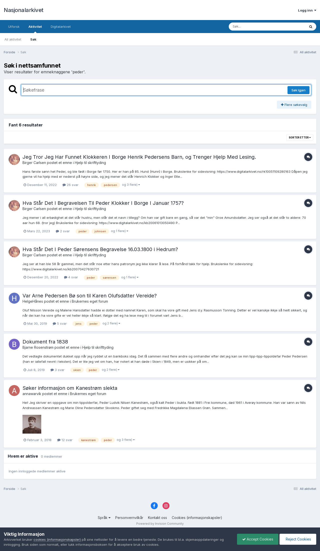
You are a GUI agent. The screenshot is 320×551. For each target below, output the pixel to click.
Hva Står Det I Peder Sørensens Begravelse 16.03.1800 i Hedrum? (100, 249)
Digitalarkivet (61, 27)
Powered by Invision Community (160, 523)
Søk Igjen (299, 90)
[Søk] (254, 27)
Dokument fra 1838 (45, 342)
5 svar (60, 323)
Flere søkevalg (294, 105)
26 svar (70, 185)
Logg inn (307, 10)
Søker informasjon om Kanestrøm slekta (69, 388)
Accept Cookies (257, 539)
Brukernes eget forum (90, 301)
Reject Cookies (298, 539)
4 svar (71, 277)
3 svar (57, 370)
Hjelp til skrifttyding (90, 162)
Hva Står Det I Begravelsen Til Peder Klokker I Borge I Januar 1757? (103, 203)
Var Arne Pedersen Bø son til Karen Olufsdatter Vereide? (89, 296)
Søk (33, 39)
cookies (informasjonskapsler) (57, 539)
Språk (104, 517)
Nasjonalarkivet (24, 10)
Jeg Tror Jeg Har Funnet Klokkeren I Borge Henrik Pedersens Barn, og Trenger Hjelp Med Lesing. (139, 157)
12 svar (64, 440)
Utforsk (14, 27)
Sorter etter (300, 137)
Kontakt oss (157, 517)
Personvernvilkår (129, 517)
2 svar (63, 231)
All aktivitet (12, 39)
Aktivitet (35, 29)
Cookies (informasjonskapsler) (197, 517)
